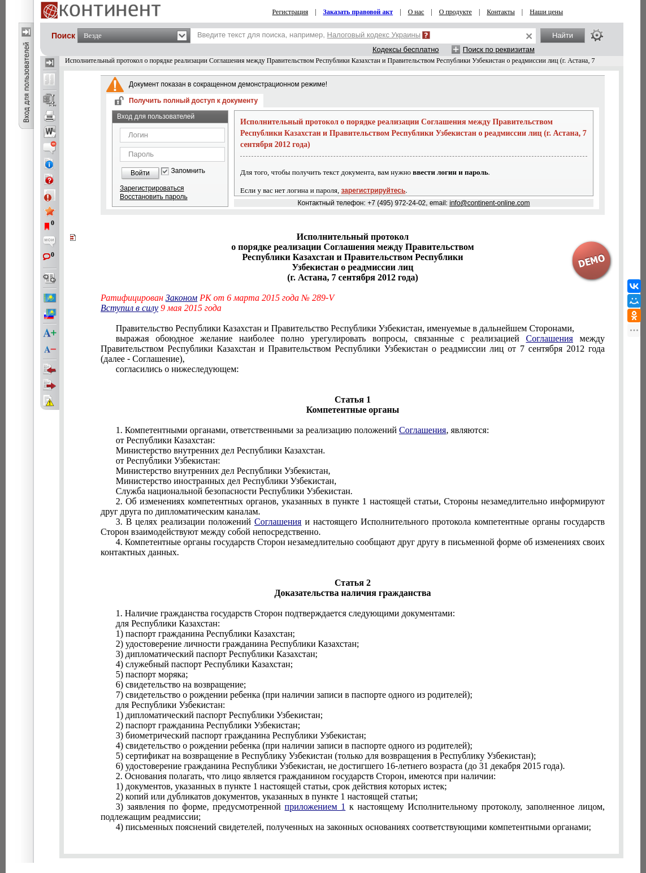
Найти (562, 35)
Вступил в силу (129, 308)
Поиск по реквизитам (499, 49)
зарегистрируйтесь (373, 191)
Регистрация (290, 12)
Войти (140, 173)
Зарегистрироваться (152, 188)
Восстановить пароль (154, 197)
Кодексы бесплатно (405, 49)
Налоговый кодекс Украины (374, 35)
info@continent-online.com (489, 203)
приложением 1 (315, 806)
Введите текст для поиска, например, (308, 35)
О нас (416, 12)
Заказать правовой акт (358, 12)
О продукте (455, 12)
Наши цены (546, 12)
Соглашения (549, 338)
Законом (181, 297)
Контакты (501, 12)
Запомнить (188, 171)
